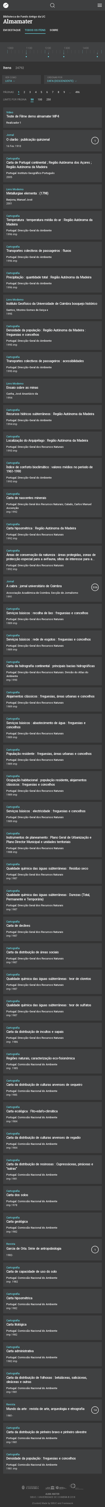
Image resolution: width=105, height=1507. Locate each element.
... (70, 92)
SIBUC (54, 1503)
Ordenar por (54, 77)
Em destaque (12, 30)
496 (77, 92)
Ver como (10, 77)
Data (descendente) (72, 79)
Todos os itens (35, 30)
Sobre (54, 30)
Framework (67, 1503)
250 (48, 99)
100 (40, 99)
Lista (21, 79)
